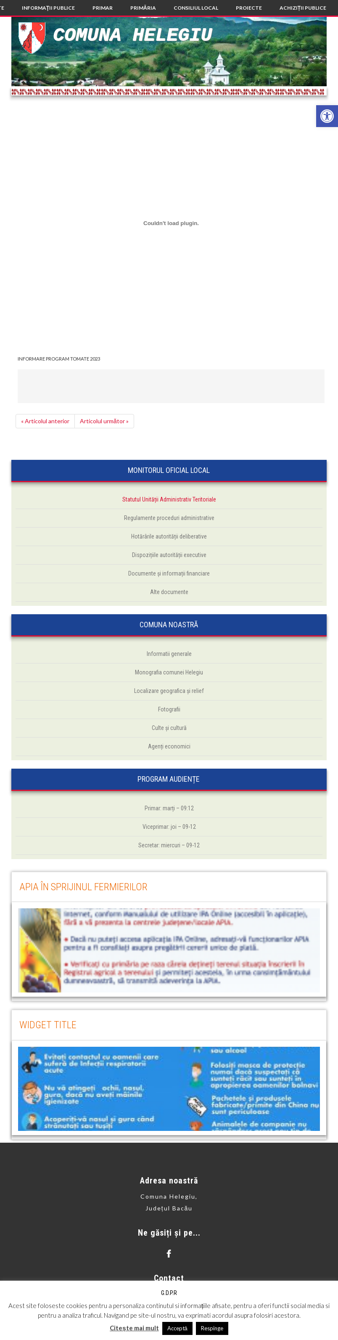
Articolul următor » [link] (104, 421)
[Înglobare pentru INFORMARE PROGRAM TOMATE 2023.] (171, 223)
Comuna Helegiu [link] (132, 35)
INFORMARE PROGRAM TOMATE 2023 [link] (59, 358)
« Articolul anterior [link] (45, 421)
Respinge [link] (212, 1328)
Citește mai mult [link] (134, 1328)
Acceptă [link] (177, 1328)
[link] (327, 116)
